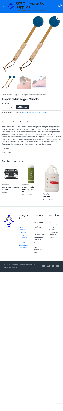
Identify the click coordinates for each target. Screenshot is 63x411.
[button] (58, 18)
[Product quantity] (8, 107)
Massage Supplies (13, 95)
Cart (22, 240)
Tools (45, 112)
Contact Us (23, 248)
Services (22, 227)
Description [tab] (6, 122)
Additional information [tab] (21, 122)
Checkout (24, 243)
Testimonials (23, 245)
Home (4, 95)
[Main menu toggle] (4, 6)
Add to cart (22, 107)
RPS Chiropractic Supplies (30, 5)
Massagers (24, 95)
